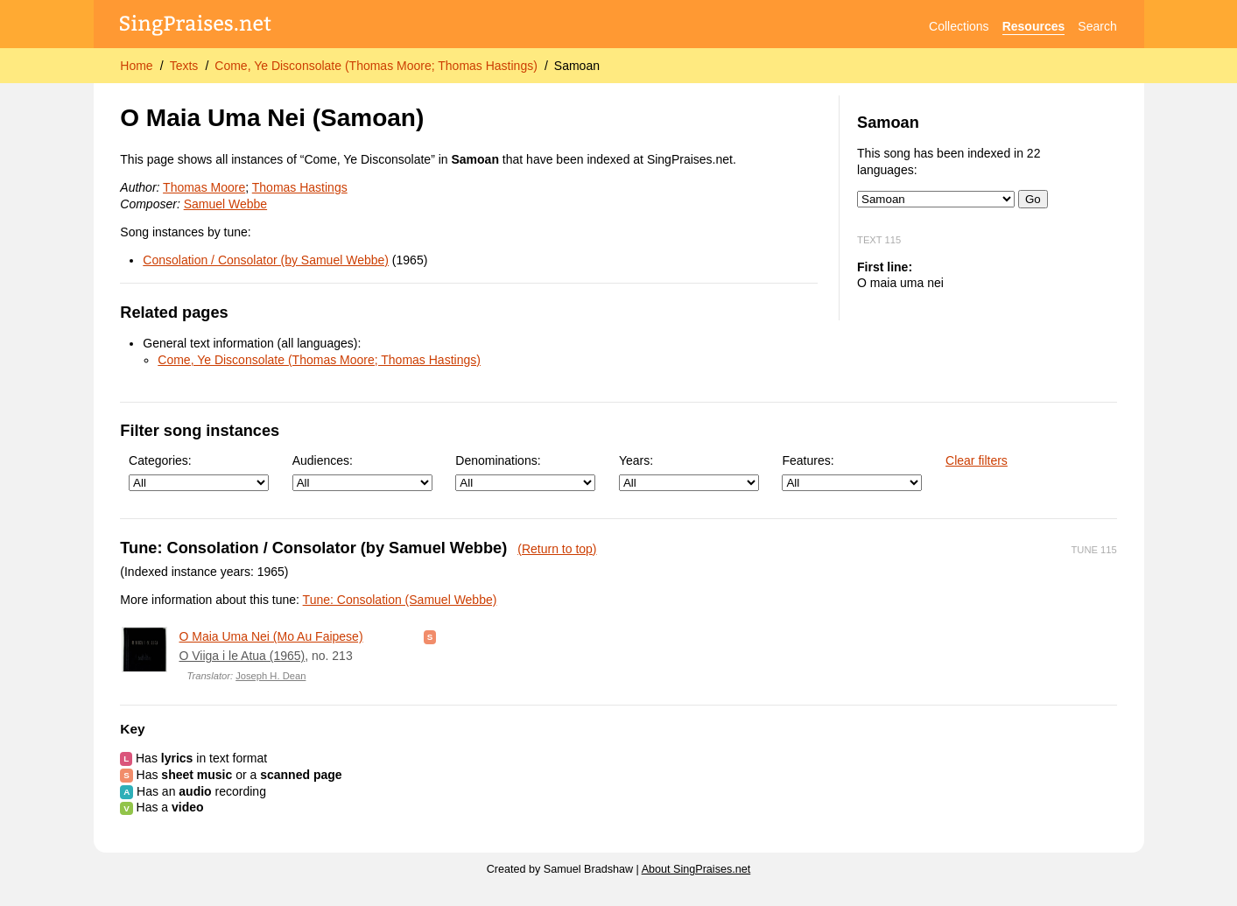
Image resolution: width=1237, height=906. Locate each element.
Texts (184, 66)
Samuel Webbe (225, 204)
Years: (689, 472)
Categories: (199, 472)
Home (136, 66)
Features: (852, 472)
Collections (958, 26)
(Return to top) (556, 549)
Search (1097, 26)
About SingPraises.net (696, 869)
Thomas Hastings (300, 187)
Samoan (577, 66)
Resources (1033, 26)
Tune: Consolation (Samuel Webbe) (400, 600)
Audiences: (362, 472)
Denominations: (525, 472)
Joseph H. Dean (270, 676)
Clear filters (976, 460)
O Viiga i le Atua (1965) (242, 656)
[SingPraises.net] (195, 27)
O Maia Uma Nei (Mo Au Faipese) (270, 636)
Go (1033, 199)
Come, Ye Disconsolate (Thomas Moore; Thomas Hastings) (376, 66)
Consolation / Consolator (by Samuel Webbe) (266, 260)
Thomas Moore (204, 187)
